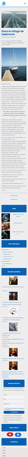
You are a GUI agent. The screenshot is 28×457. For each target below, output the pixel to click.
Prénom (5, 394)
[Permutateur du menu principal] (25, 3)
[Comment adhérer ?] (5, 226)
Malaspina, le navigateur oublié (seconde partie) (13, 358)
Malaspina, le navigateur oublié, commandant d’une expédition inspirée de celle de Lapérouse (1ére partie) (13, 374)
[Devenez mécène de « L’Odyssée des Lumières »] (13, 280)
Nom (4, 399)
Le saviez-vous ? (7, 256)
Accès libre (3, 249)
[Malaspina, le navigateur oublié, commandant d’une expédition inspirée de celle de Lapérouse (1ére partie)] (13, 365)
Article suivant (14, 199)
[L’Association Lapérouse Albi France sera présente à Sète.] (13, 327)
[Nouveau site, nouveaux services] (5, 217)
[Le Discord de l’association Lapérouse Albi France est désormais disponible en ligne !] (13, 296)
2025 (4, 450)
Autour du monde (5, 37)
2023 (4, 455)
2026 (4, 447)
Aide (2, 265)
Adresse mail (6, 403)
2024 (4, 453)
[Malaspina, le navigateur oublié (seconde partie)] (13, 352)
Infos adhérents (6, 263)
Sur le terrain (6, 258)
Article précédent (14, 195)
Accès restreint (4, 261)
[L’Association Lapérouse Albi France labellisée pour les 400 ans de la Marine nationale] (13, 311)
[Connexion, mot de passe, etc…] (5, 235)
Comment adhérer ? (18, 223)
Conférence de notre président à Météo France (12, 339)
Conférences (6, 254)
